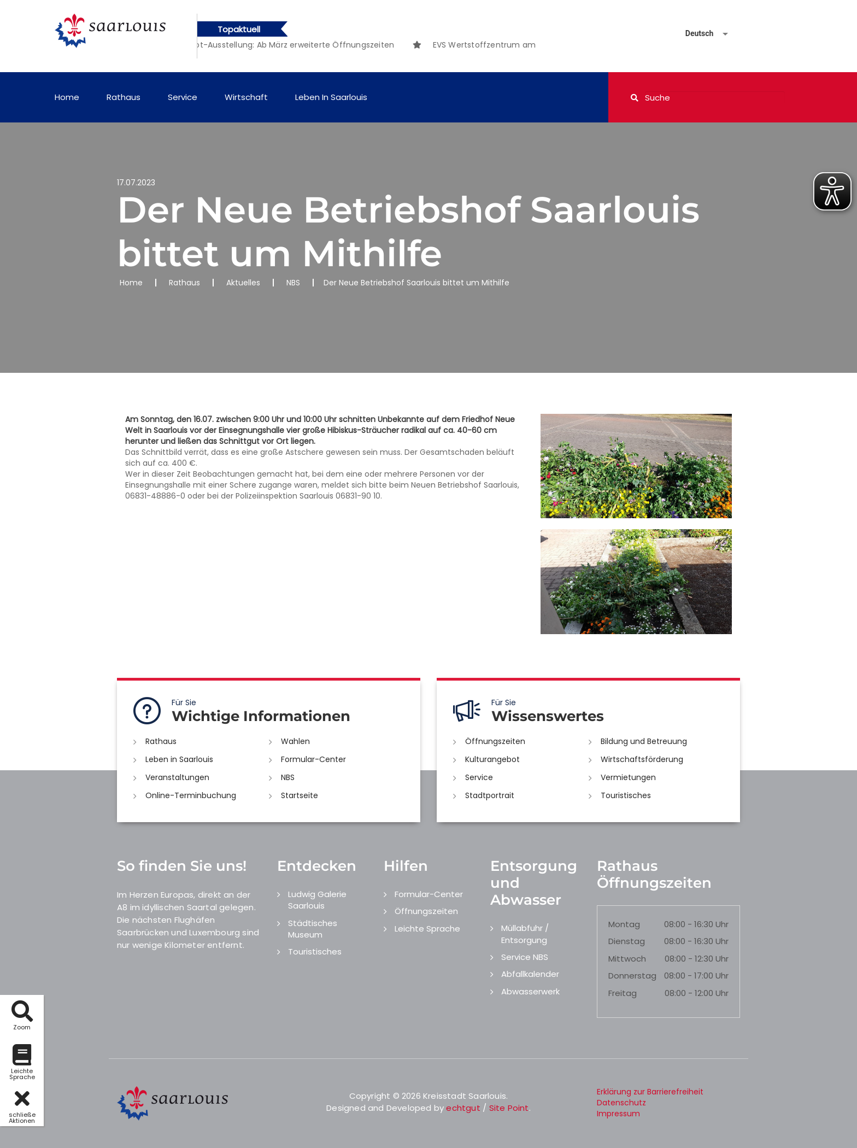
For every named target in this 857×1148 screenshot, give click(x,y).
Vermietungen (628, 777)
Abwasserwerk (530, 991)
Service (182, 97)
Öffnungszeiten (495, 741)
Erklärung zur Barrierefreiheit (650, 1091)
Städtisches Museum (312, 928)
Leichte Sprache (427, 928)
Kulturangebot (492, 759)
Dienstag (626, 941)
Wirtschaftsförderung (642, 759)
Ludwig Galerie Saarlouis (317, 899)
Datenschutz (621, 1102)
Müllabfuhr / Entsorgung (525, 933)
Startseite (299, 795)
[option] (312, 45)
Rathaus (123, 97)
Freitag (622, 993)
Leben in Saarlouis (331, 97)
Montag (624, 924)
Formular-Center (313, 759)
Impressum (618, 1113)
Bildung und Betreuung (644, 741)
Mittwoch (627, 958)
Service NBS (524, 957)
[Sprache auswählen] (694, 33)
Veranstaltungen (177, 777)
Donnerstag (632, 975)
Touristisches (626, 795)
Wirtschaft (246, 97)
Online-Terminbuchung (190, 795)
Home (67, 97)
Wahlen (295, 741)
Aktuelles (243, 282)
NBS (293, 282)
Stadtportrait (489, 795)
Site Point (509, 1108)
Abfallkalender (530, 974)
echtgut (463, 1108)
